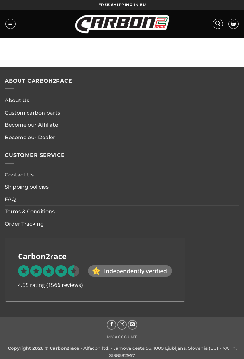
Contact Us (19, 175)
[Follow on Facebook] (111, 325)
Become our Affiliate (31, 125)
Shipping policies (27, 187)
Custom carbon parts (32, 113)
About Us (17, 100)
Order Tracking (24, 224)
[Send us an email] (132, 325)
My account (122, 336)
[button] (10, 24)
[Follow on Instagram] (122, 325)
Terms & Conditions (30, 211)
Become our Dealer (30, 137)
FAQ (10, 199)
